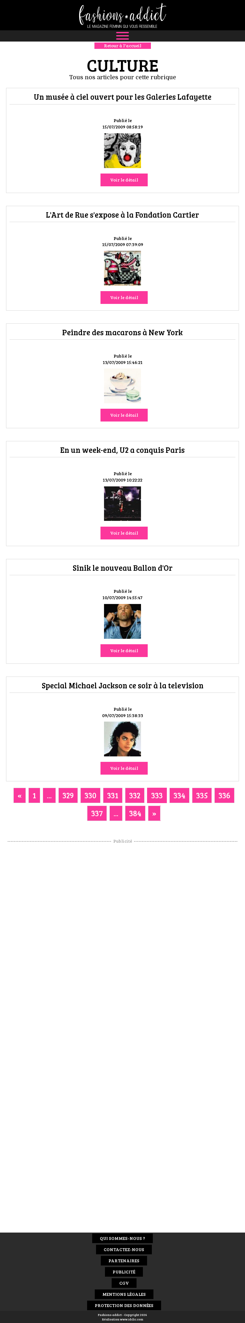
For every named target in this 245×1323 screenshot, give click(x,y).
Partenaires (123, 1260)
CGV (124, 1283)
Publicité (124, 1272)
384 (135, 813)
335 (202, 795)
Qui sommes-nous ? (122, 1238)
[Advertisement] (122, 940)
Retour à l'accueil (122, 46)
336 (224, 795)
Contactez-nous (124, 1249)
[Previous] (19, 795)
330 (90, 795)
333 (157, 795)
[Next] (154, 813)
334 (179, 795)
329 (68, 795)
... (49, 795)
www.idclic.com (131, 1319)
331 (112, 795)
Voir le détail (124, 180)
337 (97, 813)
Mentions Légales (124, 1294)
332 (134, 795)
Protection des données (124, 1305)
